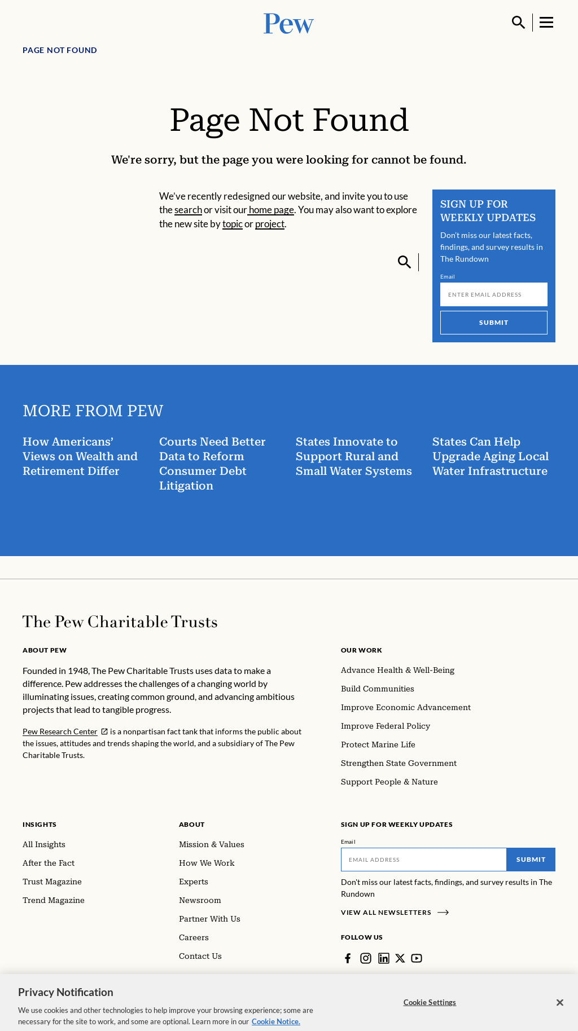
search (188, 209)
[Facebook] (347, 958)
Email (448, 276)
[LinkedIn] (384, 958)
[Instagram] (366, 958)
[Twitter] (400, 958)
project (269, 224)
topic (232, 224)
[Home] (120, 621)
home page (270, 209)
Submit (494, 322)
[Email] (494, 294)
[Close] (560, 1010)
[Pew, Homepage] (289, 22)
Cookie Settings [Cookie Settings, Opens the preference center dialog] (430, 1010)
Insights (40, 824)
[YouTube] (416, 958)
